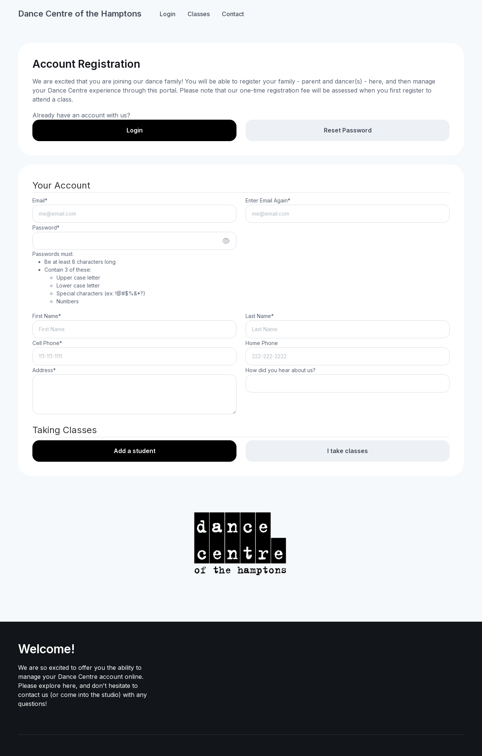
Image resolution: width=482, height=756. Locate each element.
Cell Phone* (47, 343)
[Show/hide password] (226, 241)
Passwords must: (88, 278)
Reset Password (348, 130)
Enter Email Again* (268, 200)
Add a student (135, 451)
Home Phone (262, 343)
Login (167, 14)
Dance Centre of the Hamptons (80, 13)
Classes (199, 14)
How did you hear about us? (281, 370)
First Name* (46, 316)
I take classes (347, 451)
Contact (233, 14)
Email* (39, 200)
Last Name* (260, 316)
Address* (44, 370)
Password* (45, 227)
